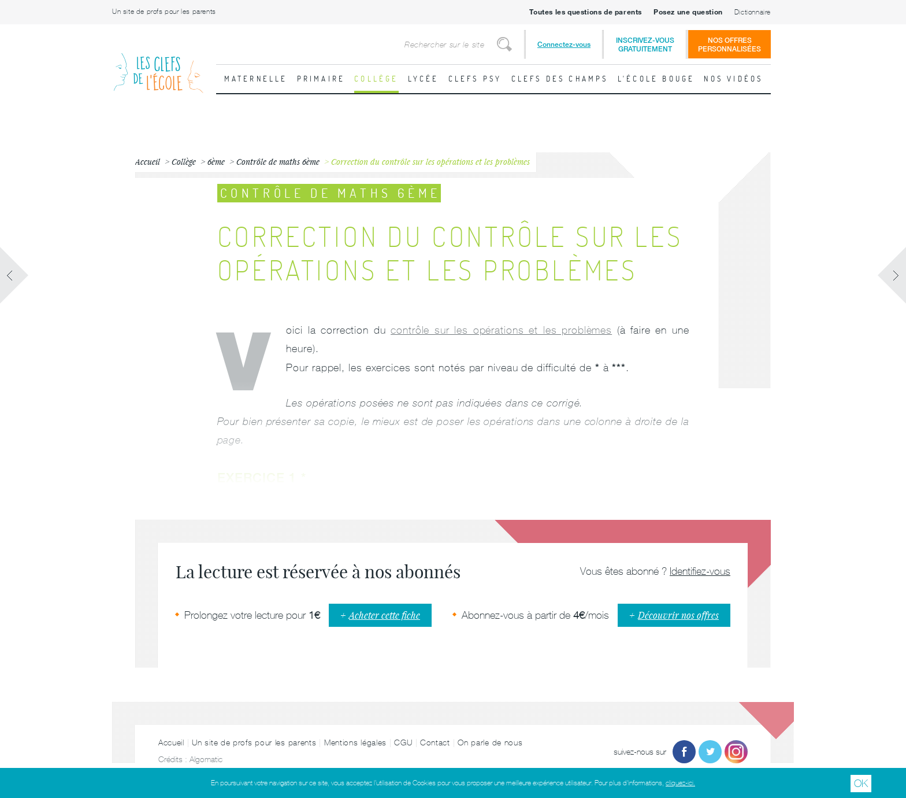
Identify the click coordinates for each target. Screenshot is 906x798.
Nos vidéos (733, 78)
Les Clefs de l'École (158, 64)
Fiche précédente (14, 275)
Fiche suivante (891, 275)
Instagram (736, 751)
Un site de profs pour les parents (164, 12)
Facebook (684, 751)
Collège (376, 78)
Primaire (321, 78)
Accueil (171, 742)
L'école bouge (656, 78)
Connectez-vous (564, 44)
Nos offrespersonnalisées (729, 44)
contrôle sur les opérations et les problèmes (501, 330)
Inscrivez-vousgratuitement (645, 44)
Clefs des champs (559, 78)
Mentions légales (355, 742)
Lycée (423, 78)
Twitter (710, 751)
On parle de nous (490, 742)
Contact (435, 742)
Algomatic (206, 759)
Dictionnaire (752, 12)
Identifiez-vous (700, 571)
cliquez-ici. (680, 783)
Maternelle (256, 78)
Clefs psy (475, 78)
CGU (403, 742)
